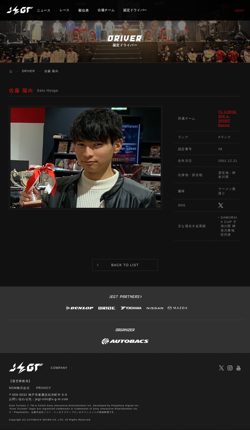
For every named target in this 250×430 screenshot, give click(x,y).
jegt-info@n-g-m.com (51, 400)
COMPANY (59, 368)
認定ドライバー (136, 11)
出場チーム (107, 11)
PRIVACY (43, 388)
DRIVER (28, 71)
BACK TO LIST (125, 265)
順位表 (84, 11)
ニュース (44, 11)
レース (65, 11)
